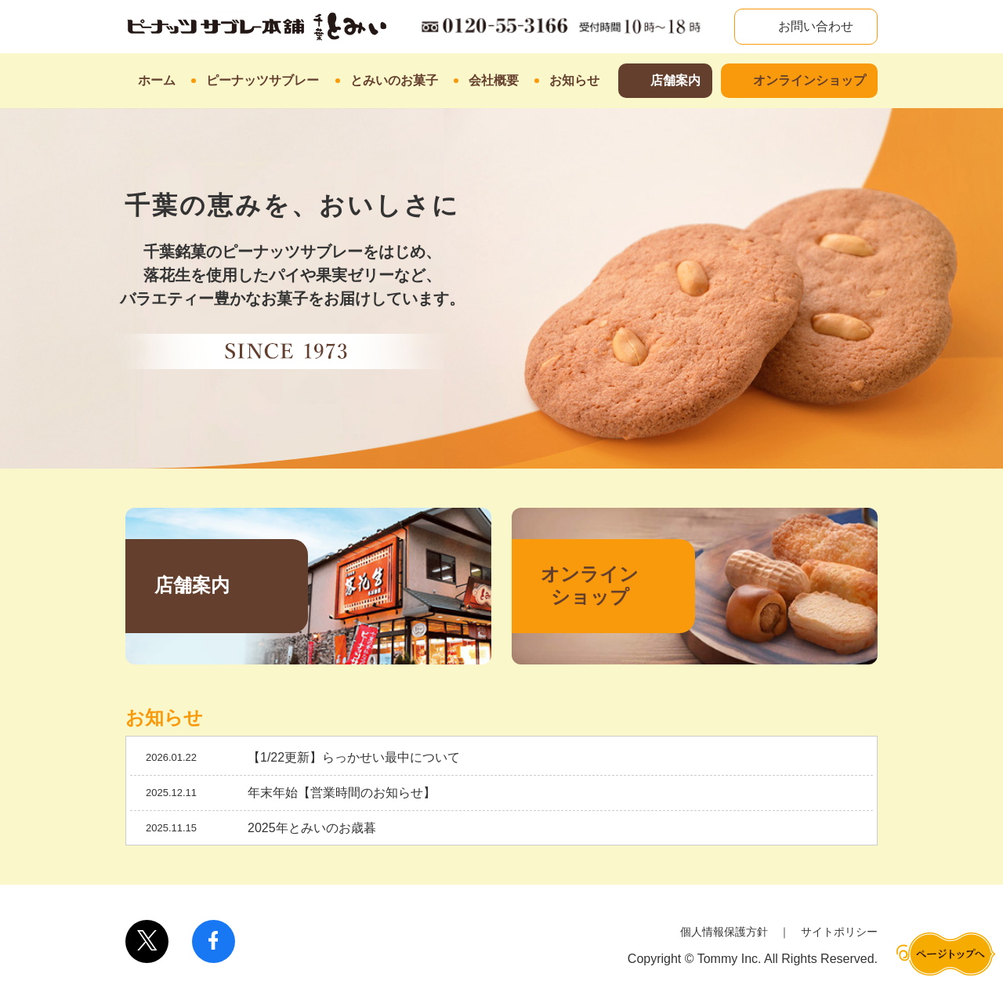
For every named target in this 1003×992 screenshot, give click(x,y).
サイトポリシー (839, 931)
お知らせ (574, 80)
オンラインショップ (809, 80)
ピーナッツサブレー (262, 80)
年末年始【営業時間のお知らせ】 (342, 792)
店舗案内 (675, 80)
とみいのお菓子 (394, 80)
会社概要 (494, 80)
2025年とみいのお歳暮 (312, 828)
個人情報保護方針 (724, 931)
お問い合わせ (814, 26)
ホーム (157, 80)
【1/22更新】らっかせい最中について (354, 757)
